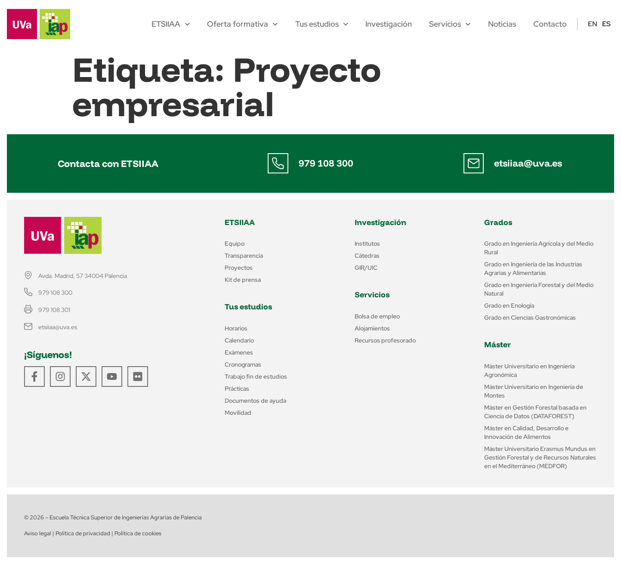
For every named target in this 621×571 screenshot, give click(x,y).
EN (592, 23)
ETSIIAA (170, 24)
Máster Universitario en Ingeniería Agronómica (529, 370)
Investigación (388, 24)
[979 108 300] (278, 163)
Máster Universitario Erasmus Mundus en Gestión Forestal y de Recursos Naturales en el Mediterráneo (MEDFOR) (540, 457)
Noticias (502, 24)
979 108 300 (326, 163)
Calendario (239, 340)
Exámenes (239, 352)
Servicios (450, 24)
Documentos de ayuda (255, 400)
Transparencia (244, 255)
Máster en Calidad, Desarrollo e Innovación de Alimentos (526, 432)
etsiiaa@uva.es (528, 163)
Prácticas (237, 388)
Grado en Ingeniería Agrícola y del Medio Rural (538, 248)
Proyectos (239, 268)
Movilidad (238, 413)
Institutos (367, 243)
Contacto (550, 24)
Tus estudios (322, 24)
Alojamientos (372, 328)
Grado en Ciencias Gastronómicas (530, 317)
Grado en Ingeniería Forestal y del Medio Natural (538, 289)
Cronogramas (243, 364)
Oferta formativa (242, 24)
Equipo (234, 243)
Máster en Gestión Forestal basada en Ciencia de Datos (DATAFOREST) (535, 412)
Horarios (236, 328)
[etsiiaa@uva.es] (473, 163)
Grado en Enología (509, 305)
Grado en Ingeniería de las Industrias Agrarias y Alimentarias (533, 268)
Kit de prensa (243, 280)
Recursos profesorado (385, 340)
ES (606, 23)
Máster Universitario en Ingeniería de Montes (533, 391)
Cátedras (367, 255)
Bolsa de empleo (377, 316)
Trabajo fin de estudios (256, 376)
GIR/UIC (366, 268)
